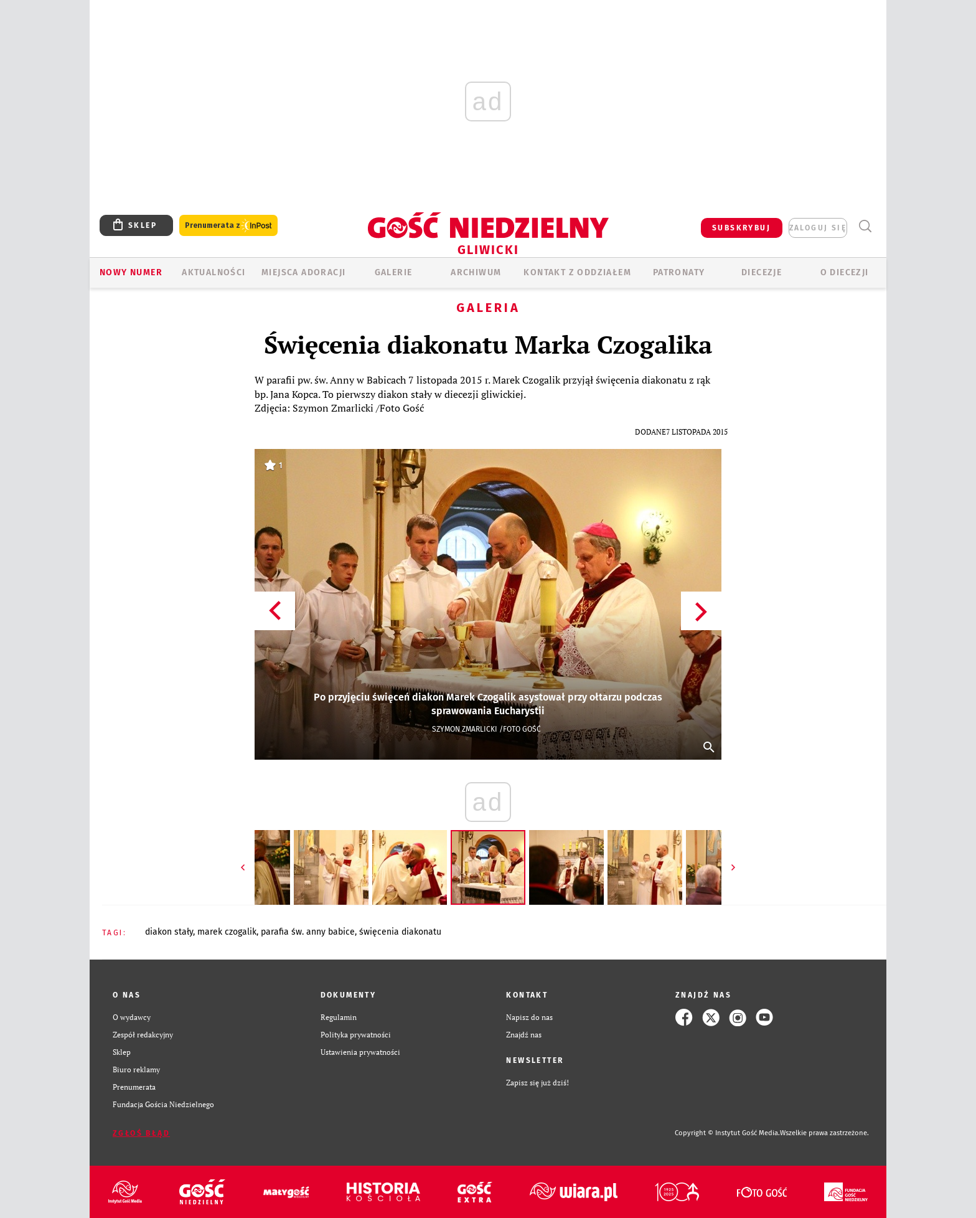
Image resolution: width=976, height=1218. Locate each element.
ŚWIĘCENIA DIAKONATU (400, 932)
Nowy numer (131, 272)
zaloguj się (818, 228)
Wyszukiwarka (864, 226)
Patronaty (679, 272)
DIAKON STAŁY (169, 932)
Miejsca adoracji (303, 272)
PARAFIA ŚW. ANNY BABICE (308, 932)
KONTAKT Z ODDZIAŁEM (577, 272)
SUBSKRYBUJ (741, 228)
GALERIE (394, 272)
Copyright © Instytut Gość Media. (727, 1133)
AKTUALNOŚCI (213, 272)
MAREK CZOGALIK (226, 932)
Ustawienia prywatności (360, 1052)
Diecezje (761, 272)
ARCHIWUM (476, 272)
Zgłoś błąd (141, 1133)
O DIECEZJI (844, 272)
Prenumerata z (228, 226)
